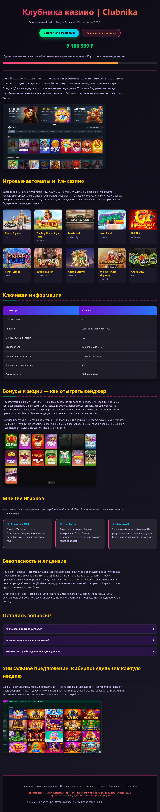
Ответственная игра (70, 786)
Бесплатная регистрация (59, 32)
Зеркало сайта (129, 786)
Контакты (114, 786)
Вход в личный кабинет (101, 33)
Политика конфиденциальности (40, 786)
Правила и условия (95, 786)
